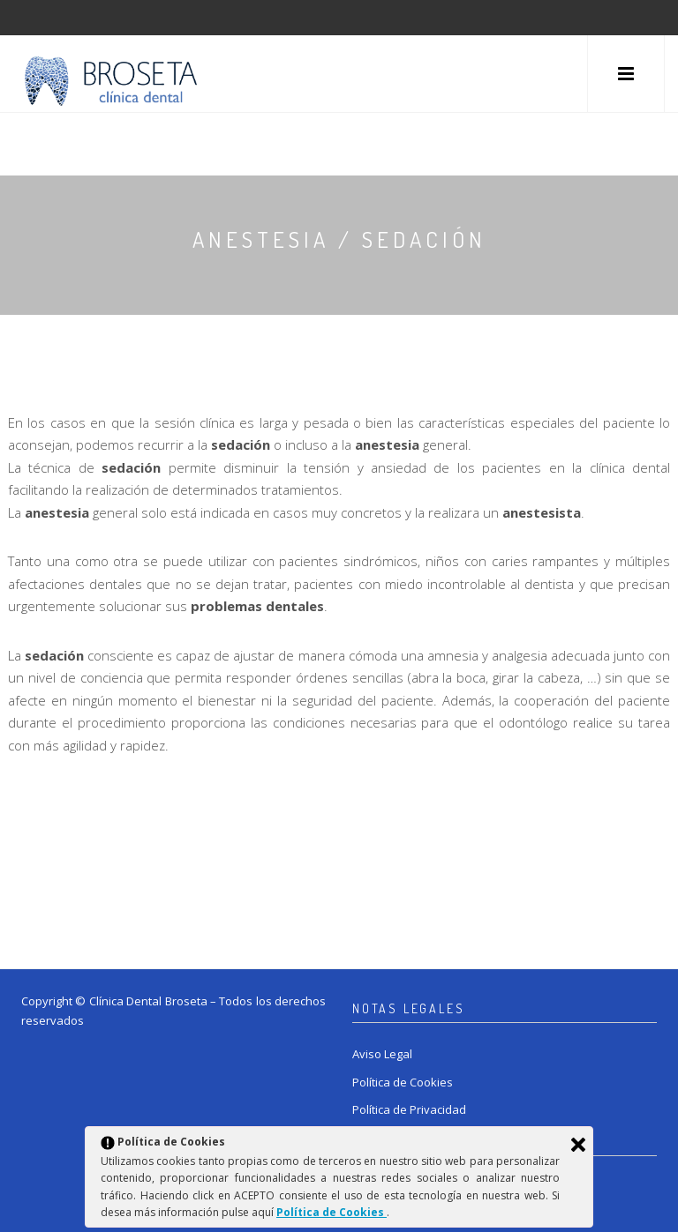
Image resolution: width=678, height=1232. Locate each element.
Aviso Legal (382, 1054)
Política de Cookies (402, 1082)
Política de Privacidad (409, 1109)
